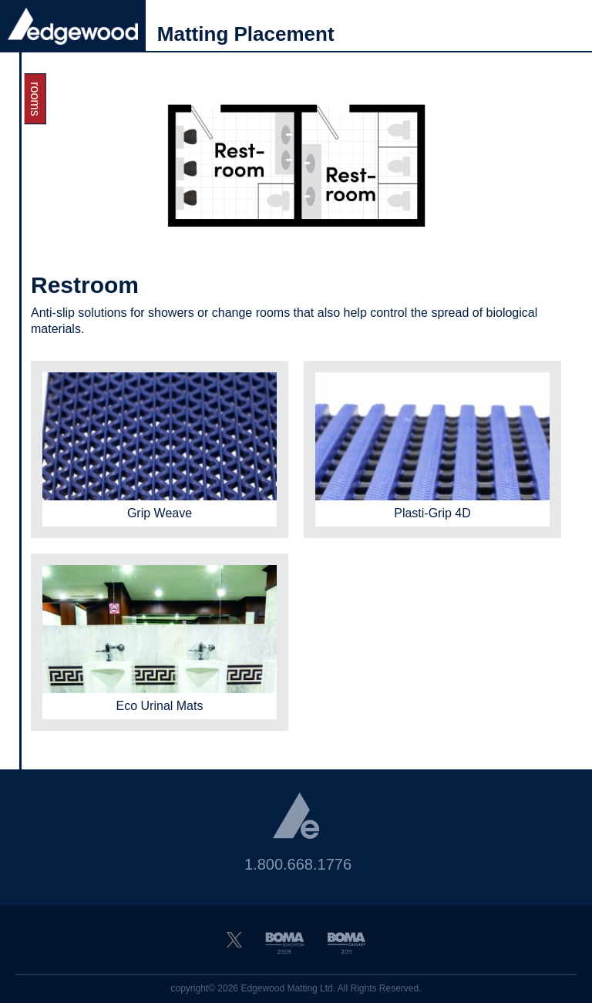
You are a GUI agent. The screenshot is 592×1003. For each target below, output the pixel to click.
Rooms (35, 99)
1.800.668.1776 (298, 864)
